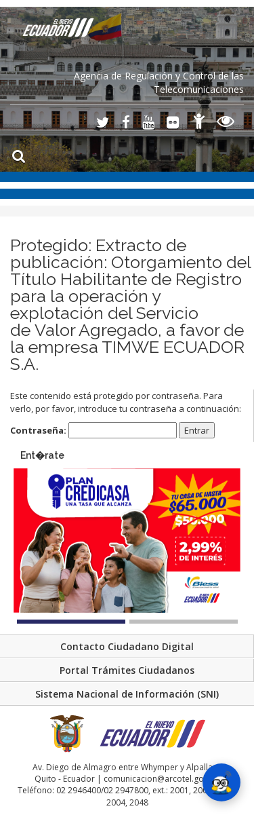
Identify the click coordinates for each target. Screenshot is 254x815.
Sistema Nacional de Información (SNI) (127, 693)
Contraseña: (93, 430)
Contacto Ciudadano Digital (127, 646)
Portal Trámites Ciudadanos (127, 670)
